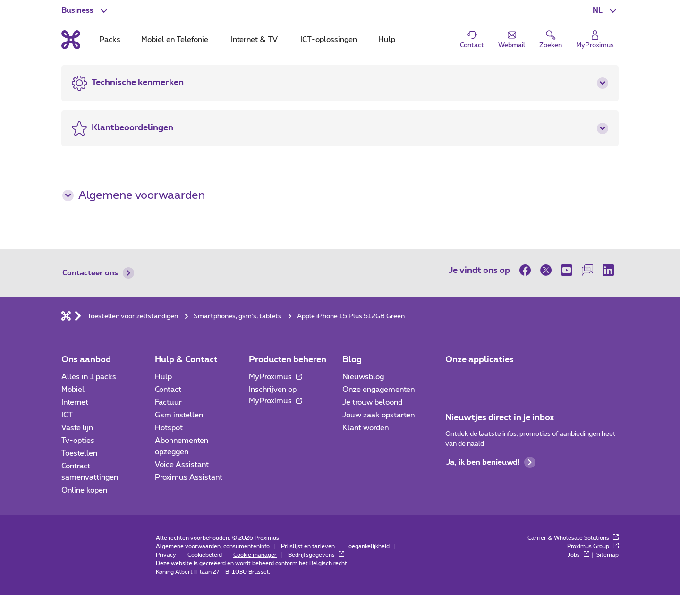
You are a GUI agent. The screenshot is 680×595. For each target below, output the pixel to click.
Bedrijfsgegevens (316, 555)
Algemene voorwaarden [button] (133, 195)
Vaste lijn (77, 428)
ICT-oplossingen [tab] (328, 39)
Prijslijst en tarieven (308, 546)
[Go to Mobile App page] (480, 379)
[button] (606, 10)
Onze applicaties (479, 360)
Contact (168, 389)
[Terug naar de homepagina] (70, 39)
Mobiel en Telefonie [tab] (174, 39)
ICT (67, 415)
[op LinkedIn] (608, 270)
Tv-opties (77, 440)
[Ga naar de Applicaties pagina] (453, 379)
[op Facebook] (527, 270)
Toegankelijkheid (368, 546)
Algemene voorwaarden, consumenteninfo (213, 546)
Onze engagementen (378, 389)
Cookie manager (255, 555)
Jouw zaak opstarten (378, 415)
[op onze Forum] (587, 270)
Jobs (578, 555)
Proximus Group (593, 546)
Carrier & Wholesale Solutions (573, 538)
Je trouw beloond (372, 402)
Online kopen (84, 490)
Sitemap (607, 555)
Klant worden (365, 428)
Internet (74, 402)
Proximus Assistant (188, 477)
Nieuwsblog (363, 377)
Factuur (168, 402)
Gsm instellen (179, 415)
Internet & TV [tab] (254, 39)
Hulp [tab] (386, 39)
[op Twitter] (546, 270)
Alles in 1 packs (88, 377)
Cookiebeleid (204, 555)
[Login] (595, 40)
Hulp (163, 377)
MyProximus (275, 377)
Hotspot (169, 428)
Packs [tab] (109, 39)
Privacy (166, 555)
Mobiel (73, 389)
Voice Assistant (182, 464)
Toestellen (79, 453)
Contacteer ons (98, 273)
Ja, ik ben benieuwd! (491, 462)
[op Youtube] (566, 270)
